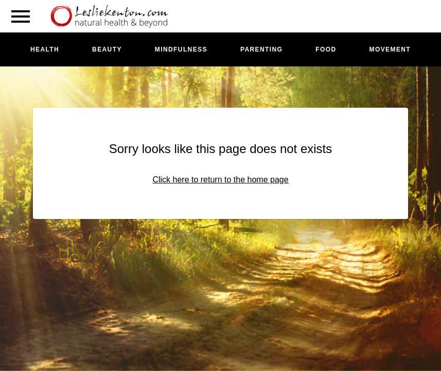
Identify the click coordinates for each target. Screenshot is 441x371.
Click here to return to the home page (220, 179)
